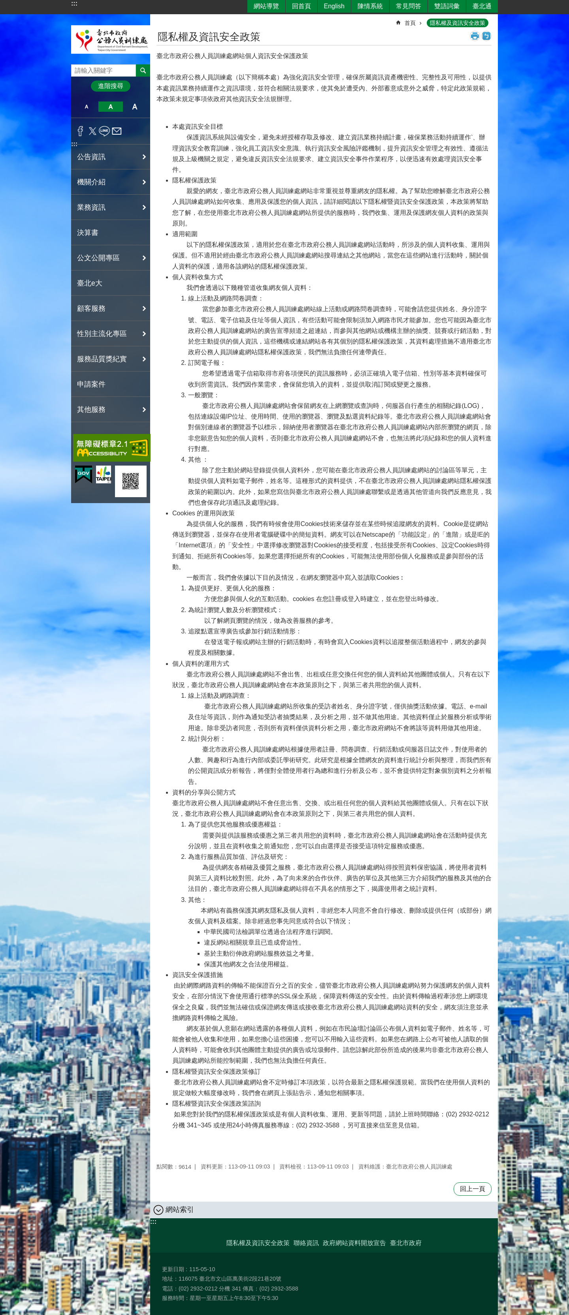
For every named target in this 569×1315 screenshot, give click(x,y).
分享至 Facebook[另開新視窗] (80, 131)
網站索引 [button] (180, 1210)
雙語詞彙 (447, 6)
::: (74, 3)
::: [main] (161, 19)
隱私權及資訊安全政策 (457, 23)
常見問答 (408, 6)
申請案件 (91, 384)
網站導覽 (266, 6)
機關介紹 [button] (91, 182)
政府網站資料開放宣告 (354, 1243)
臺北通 (482, 6)
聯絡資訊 (306, 1243)
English (334, 6)
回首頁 (301, 6)
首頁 (410, 23)
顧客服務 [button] (91, 308)
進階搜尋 (110, 86)
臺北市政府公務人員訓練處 (110, 39)
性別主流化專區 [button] (102, 334)
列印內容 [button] (475, 36)
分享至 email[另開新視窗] (117, 131)
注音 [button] (486, 36)
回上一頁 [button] (472, 1188)
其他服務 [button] (91, 409)
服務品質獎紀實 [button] (102, 359)
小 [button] (86, 106)
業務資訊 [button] (91, 207)
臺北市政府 (406, 1243)
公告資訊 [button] (91, 157)
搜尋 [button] (143, 70)
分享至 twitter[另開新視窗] (93, 131)
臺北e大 (89, 283)
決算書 (87, 233)
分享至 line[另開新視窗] (104, 131)
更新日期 (173, 1269)
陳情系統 (370, 6)
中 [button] (110, 106)
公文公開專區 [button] (98, 258)
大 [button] (135, 106)
